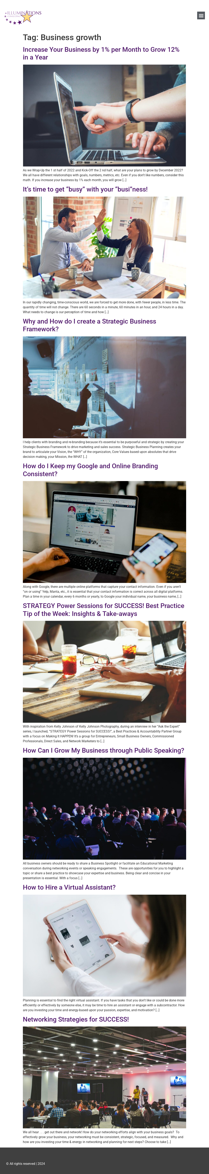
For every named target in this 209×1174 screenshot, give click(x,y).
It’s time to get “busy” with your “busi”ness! (85, 189)
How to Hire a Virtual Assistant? (69, 887)
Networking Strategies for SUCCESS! (76, 1019)
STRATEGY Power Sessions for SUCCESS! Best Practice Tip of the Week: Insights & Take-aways (103, 609)
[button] (201, 15)
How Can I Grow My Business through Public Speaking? (103, 750)
